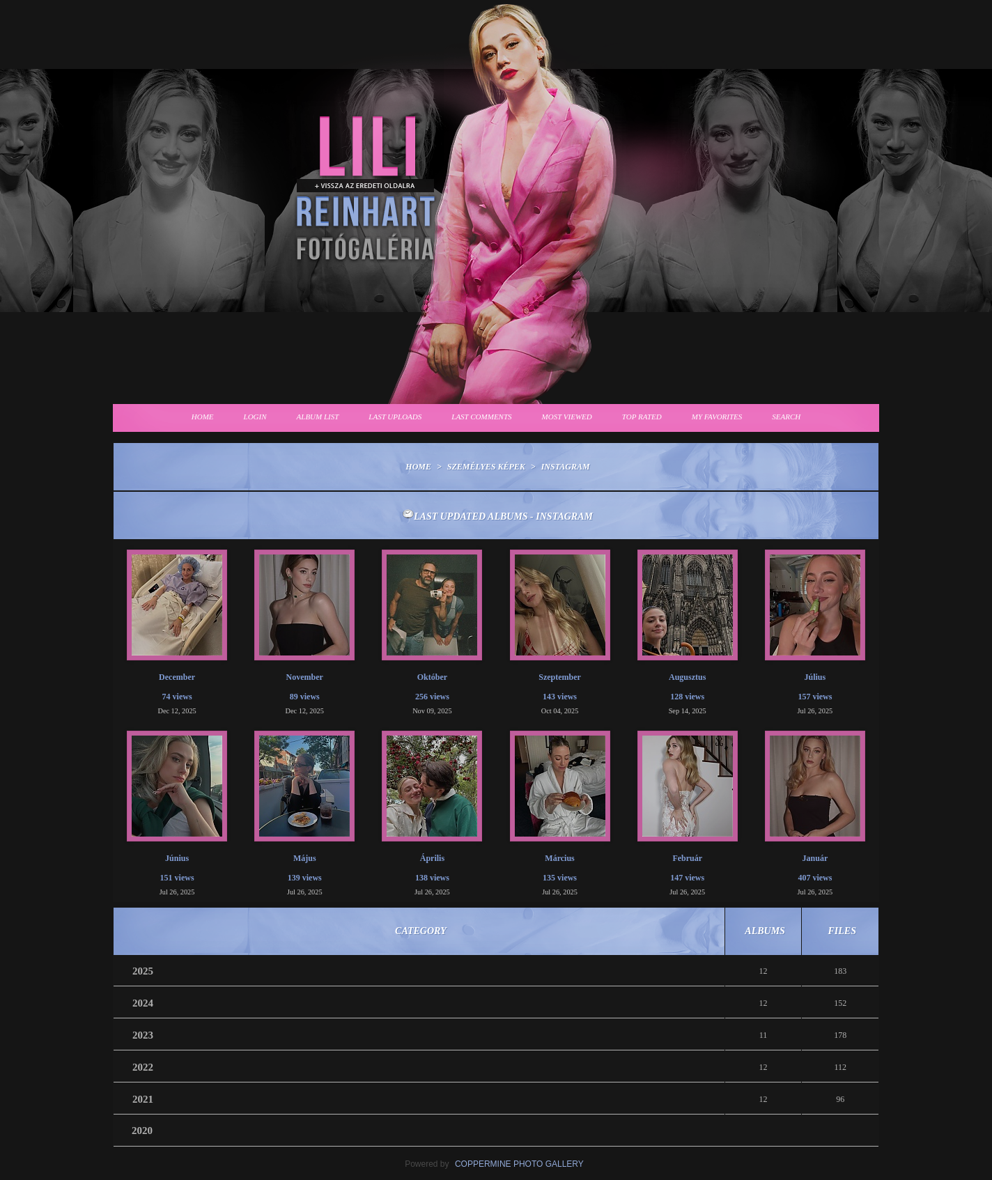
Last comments (481, 416)
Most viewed (567, 416)
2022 (142, 1067)
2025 (142, 971)
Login (255, 416)
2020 (142, 1130)
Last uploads (395, 416)
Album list (318, 416)
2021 (142, 1099)
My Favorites (717, 416)
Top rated (642, 416)
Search (786, 416)
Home (203, 416)
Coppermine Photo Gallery (519, 1164)
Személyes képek (486, 467)
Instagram (565, 467)
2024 (142, 1003)
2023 (142, 1035)
